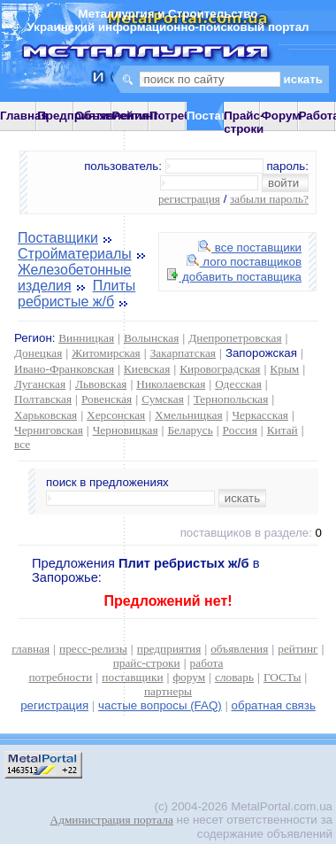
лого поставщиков (244, 261)
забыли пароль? (269, 198)
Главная (24, 115)
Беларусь (189, 430)
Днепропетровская (234, 338)
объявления (239, 648)
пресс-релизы (93, 648)
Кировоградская (219, 369)
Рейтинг (135, 115)
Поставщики (58, 237)
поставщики (132, 677)
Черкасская (260, 415)
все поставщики (250, 247)
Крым (284, 369)
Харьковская (45, 415)
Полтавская (43, 399)
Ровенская (106, 399)
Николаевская (170, 384)
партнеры (168, 691)
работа (207, 663)
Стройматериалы (75, 253)
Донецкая (38, 353)
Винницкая (86, 338)
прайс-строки (146, 663)
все (22, 444)
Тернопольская (231, 399)
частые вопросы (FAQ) (160, 705)
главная (30, 648)
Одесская (238, 384)
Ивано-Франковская (64, 369)
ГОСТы (282, 677)
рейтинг (297, 648)
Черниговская (48, 430)
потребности (60, 677)
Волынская (151, 338)
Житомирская (106, 353)
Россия (240, 430)
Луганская (39, 384)
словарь (234, 677)
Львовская (100, 384)
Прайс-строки (243, 122)
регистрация (189, 198)
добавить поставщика (234, 276)
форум (188, 677)
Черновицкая (125, 430)
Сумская (162, 399)
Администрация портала (111, 819)
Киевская (147, 369)
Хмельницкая (188, 415)
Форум (281, 115)
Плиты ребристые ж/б (76, 293)
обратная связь (274, 705)
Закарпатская (183, 353)
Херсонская (116, 415)
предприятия (169, 648)
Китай (282, 430)
